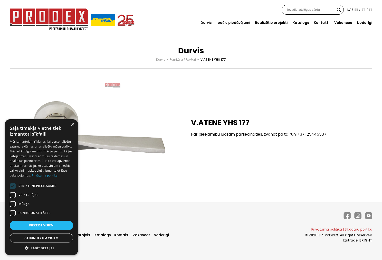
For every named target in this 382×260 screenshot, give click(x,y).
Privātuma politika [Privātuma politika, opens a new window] (45, 175)
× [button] (72, 124)
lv (349, 10)
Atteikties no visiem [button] (41, 238)
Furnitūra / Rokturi (183, 59)
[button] (41, 248)
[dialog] (41, 187)
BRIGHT (365, 240)
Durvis (206, 22)
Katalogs (301, 22)
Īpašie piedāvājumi (233, 22)
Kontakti (321, 22)
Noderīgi (364, 22)
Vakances (343, 22)
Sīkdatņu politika (358, 229)
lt (370, 10)
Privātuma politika (326, 229)
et (363, 10)
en (356, 10)
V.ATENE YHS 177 (213, 59)
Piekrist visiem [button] (41, 225)
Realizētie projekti (271, 22)
